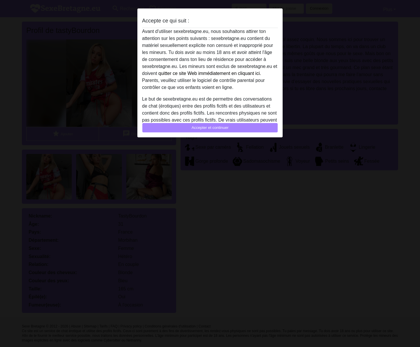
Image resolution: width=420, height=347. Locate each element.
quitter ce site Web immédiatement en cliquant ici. (209, 73)
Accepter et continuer (210, 127)
